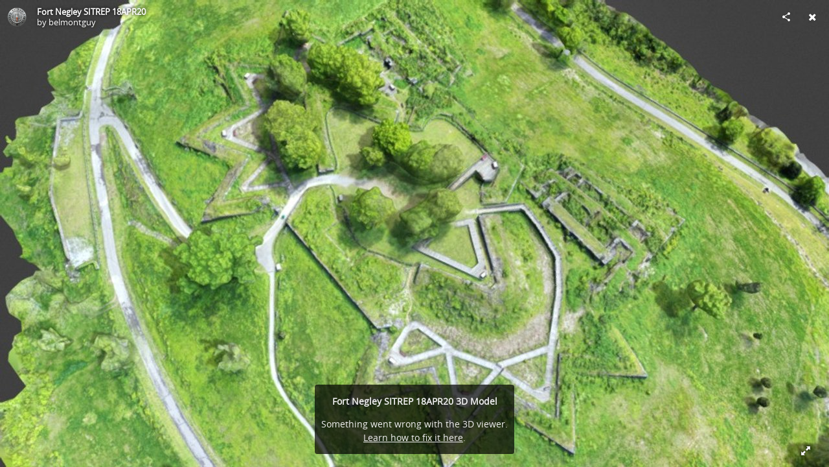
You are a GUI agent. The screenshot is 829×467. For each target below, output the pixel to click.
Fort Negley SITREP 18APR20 (91, 12)
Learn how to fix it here (413, 437)
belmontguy (72, 22)
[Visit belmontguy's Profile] (16, 16)
